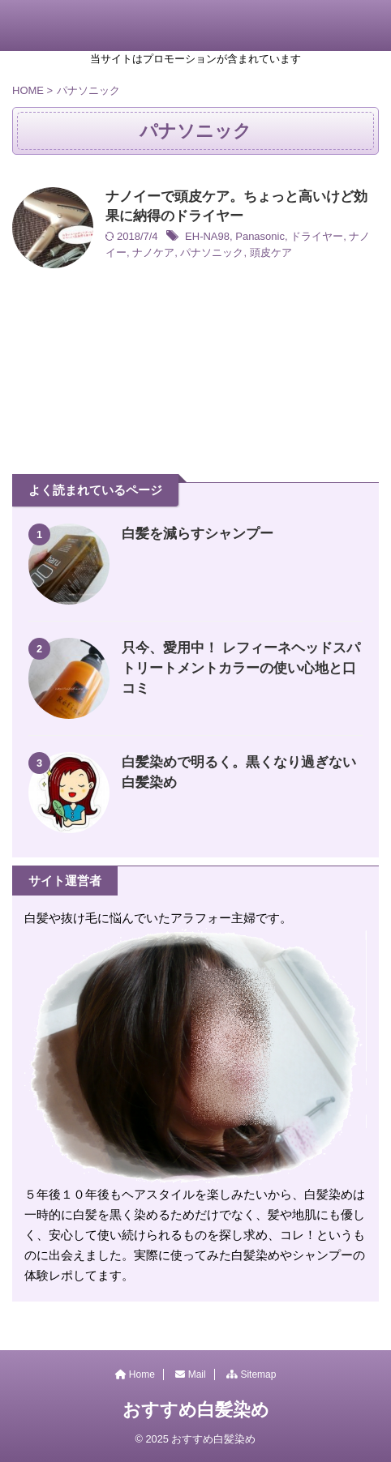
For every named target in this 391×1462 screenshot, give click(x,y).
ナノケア (153, 252)
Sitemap (251, 1374)
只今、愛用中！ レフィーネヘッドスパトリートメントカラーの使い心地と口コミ (241, 668)
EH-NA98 (207, 236)
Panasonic (260, 236)
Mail (190, 1374)
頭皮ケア (271, 252)
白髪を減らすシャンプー (197, 533)
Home (135, 1374)
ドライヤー (316, 236)
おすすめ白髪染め (195, 1410)
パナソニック (211, 252)
